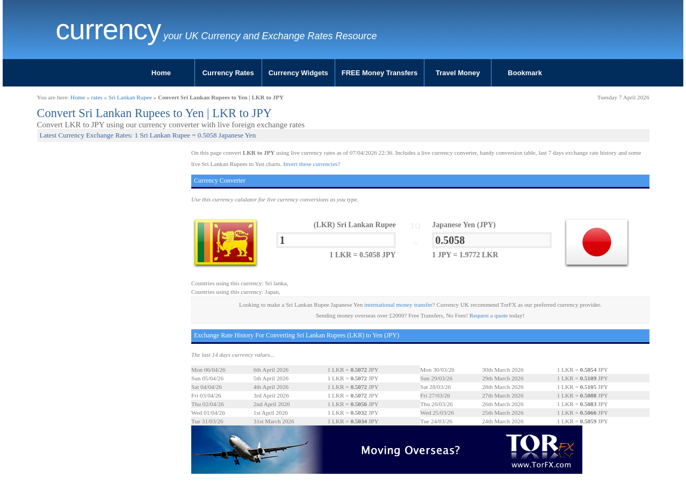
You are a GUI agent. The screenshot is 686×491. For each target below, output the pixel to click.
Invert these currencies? (311, 164)
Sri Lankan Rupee (130, 97)
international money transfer (398, 304)
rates (97, 97)
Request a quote (489, 315)
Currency (108, 29)
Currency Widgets (298, 73)
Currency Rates (228, 73)
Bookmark (525, 73)
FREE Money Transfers (380, 73)
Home (161, 73)
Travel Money (458, 73)
